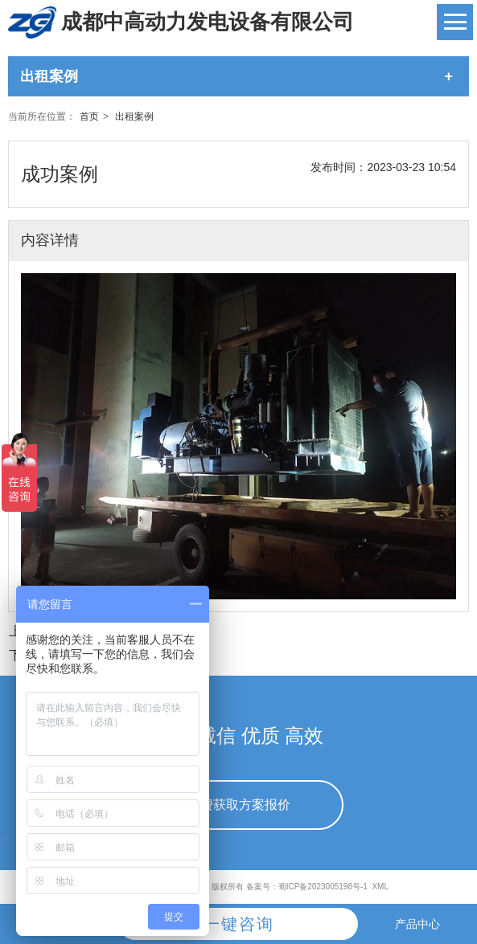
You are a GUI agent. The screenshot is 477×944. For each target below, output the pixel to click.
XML (380, 886)
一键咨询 (239, 924)
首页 (89, 116)
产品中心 (417, 923)
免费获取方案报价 (238, 804)
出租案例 (134, 116)
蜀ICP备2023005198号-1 (323, 886)
